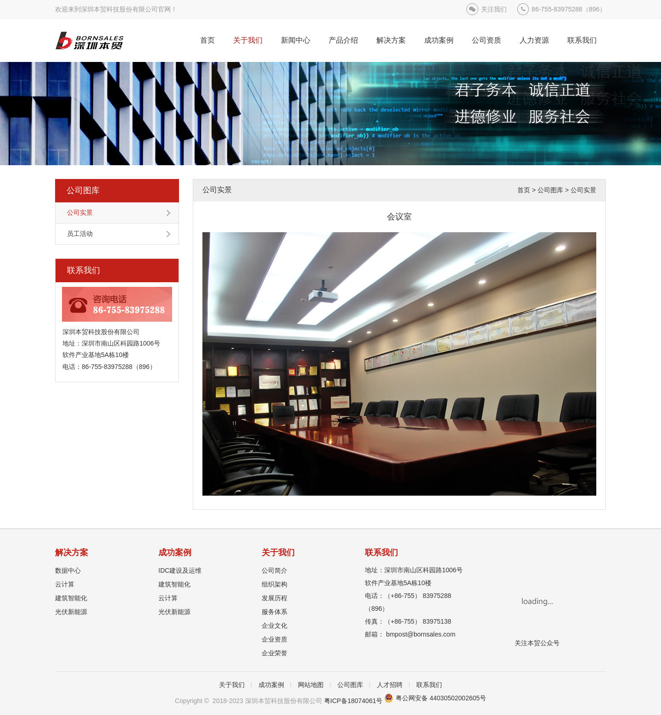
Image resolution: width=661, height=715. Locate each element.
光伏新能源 (71, 611)
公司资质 (486, 40)
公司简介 (274, 570)
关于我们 (248, 40)
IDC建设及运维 (180, 570)
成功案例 (439, 40)
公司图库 (83, 190)
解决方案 (391, 40)
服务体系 (274, 611)
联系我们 (582, 40)
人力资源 (534, 40)
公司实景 (80, 212)
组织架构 (274, 584)
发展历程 (274, 598)
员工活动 (80, 233)
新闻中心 (295, 40)
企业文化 (274, 625)
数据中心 (68, 570)
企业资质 (274, 639)
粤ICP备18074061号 (353, 700)
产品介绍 (343, 40)
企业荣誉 (274, 653)
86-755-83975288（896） (569, 9)
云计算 (64, 584)
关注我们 (494, 9)
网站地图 (311, 684)
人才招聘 (390, 684)
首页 (207, 40)
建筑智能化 (71, 598)
